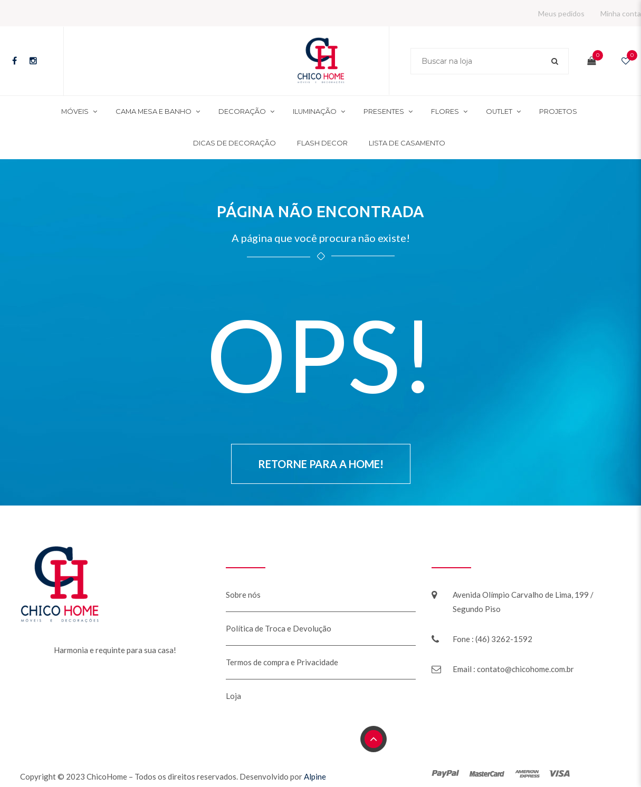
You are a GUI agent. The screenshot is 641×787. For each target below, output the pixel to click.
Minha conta (620, 13)
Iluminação (315, 111)
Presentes (383, 111)
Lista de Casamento (407, 143)
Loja (233, 696)
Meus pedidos (561, 13)
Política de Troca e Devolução (278, 628)
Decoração (242, 111)
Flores (445, 111)
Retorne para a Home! (321, 464)
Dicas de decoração (234, 143)
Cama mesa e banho (154, 111)
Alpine (315, 776)
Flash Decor (322, 143)
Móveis (75, 111)
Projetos (558, 111)
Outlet (499, 111)
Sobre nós (243, 594)
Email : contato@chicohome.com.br (513, 669)
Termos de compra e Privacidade (282, 662)
